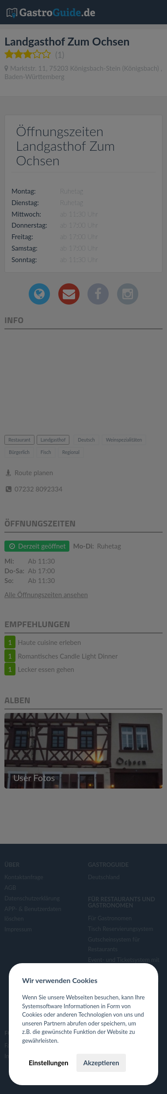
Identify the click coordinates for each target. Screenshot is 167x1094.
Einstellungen (48, 1063)
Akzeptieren (101, 1063)
